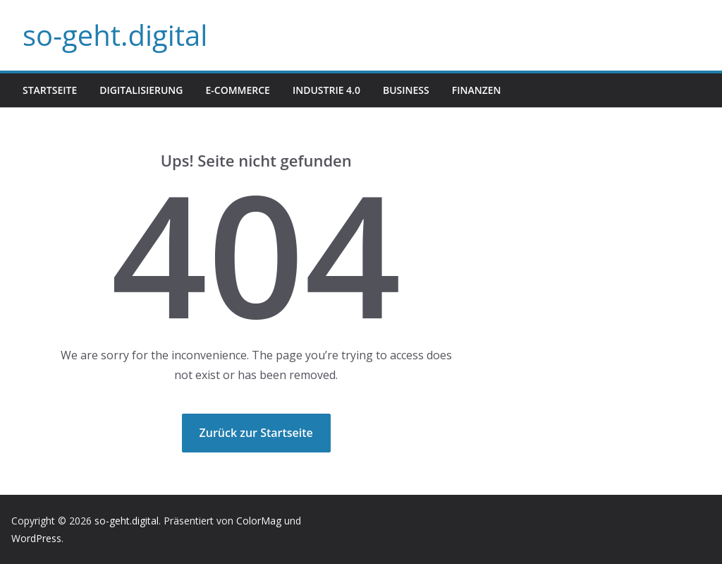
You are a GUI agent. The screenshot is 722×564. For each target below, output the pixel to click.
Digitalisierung (141, 90)
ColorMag (258, 520)
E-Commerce (237, 90)
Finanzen (476, 90)
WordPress (36, 538)
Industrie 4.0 (326, 90)
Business (406, 90)
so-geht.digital (115, 35)
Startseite (50, 90)
